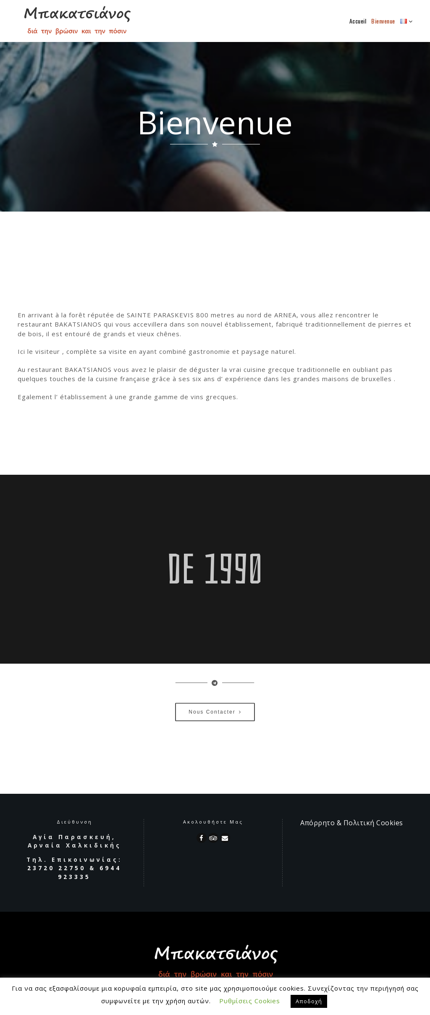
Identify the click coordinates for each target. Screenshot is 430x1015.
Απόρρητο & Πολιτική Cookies (351, 822)
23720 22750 (56, 868)
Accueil (358, 20)
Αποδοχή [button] (309, 1001)
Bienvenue (383, 20)
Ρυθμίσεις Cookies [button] (249, 1001)
